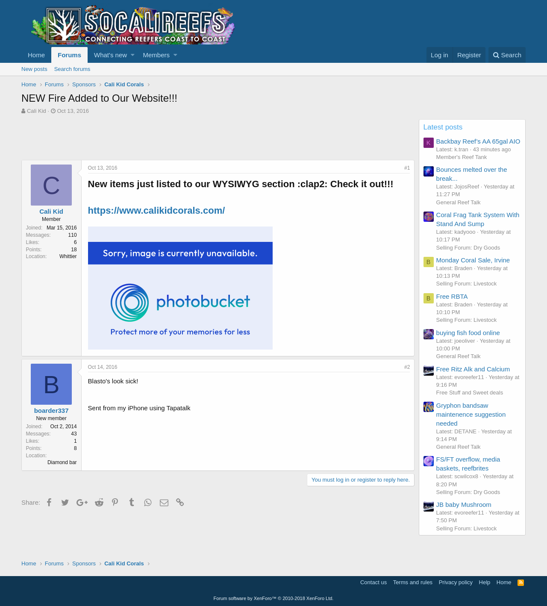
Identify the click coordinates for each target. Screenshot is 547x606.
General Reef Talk (458, 202)
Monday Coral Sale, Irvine (473, 260)
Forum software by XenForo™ (274, 598)
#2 (407, 367)
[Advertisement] (176, 138)
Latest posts (443, 127)
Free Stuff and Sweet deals (469, 392)
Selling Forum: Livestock (466, 283)
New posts (34, 69)
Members (156, 55)
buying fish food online (468, 332)
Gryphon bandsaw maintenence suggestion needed (471, 414)
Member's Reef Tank (461, 157)
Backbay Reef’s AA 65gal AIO (478, 141)
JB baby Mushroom (463, 504)
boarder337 (51, 410)
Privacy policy (456, 582)
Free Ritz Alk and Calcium (473, 369)
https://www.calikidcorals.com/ (156, 210)
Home (36, 55)
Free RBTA (452, 296)
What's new (110, 55)
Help (485, 582)
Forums (69, 55)
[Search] (507, 55)
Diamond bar (62, 462)
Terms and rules (412, 582)
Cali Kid (36, 111)
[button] (133, 55)
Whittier (68, 256)
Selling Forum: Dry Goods (468, 247)
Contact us (373, 582)
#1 (407, 168)
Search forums (72, 69)
